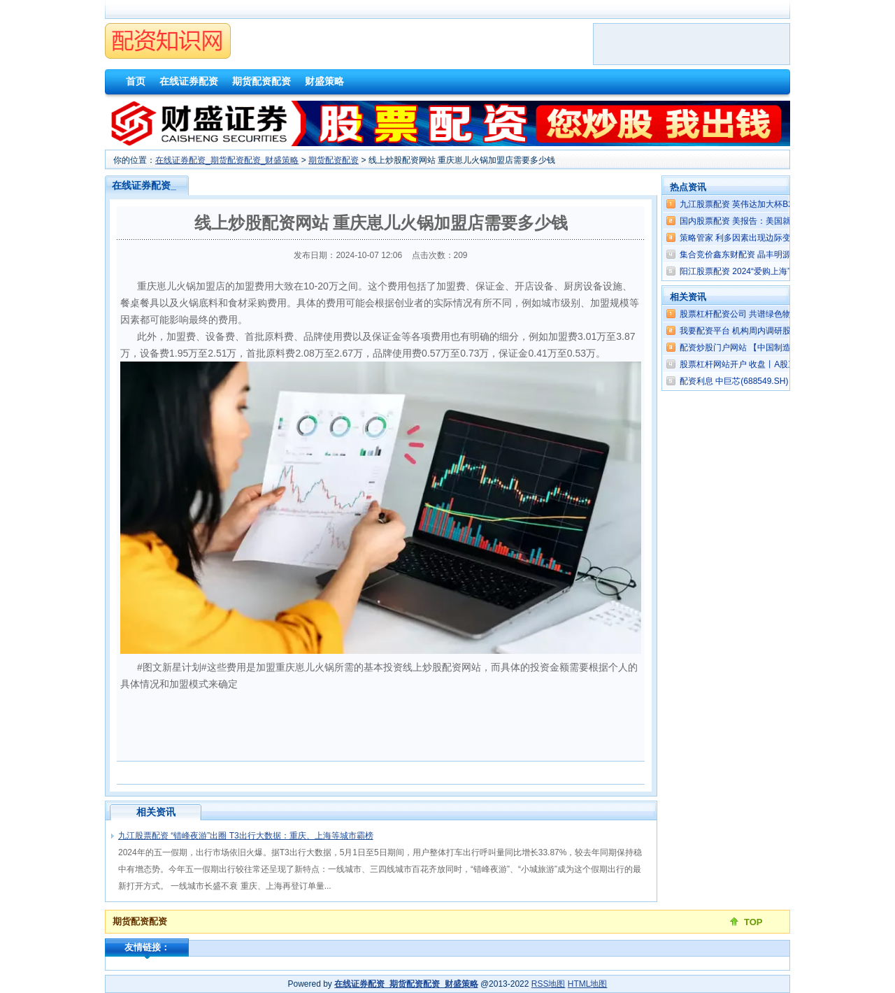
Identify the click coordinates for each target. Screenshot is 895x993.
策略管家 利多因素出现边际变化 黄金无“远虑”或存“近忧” (784, 238)
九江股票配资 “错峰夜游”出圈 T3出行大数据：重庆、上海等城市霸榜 (245, 836)
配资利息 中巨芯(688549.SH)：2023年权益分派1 (771, 381)
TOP (753, 922)
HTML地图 (588, 984)
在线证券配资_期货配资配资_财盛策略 (227, 160)
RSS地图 (548, 984)
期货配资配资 (333, 160)
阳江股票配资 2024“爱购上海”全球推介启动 (760, 271)
